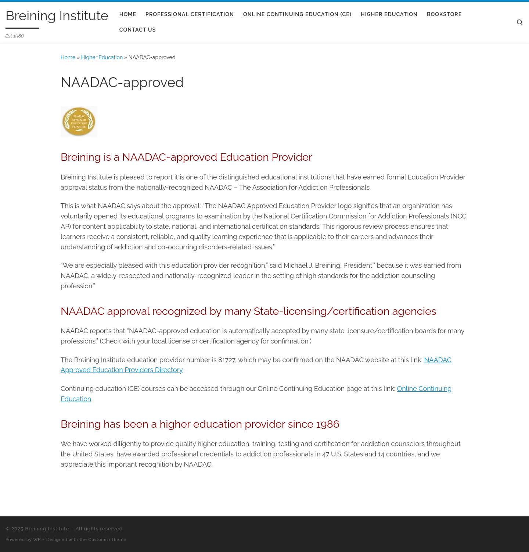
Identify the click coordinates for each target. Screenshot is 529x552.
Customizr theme (107, 539)
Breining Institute (47, 528)
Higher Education (102, 57)
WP (37, 539)
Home (68, 57)
